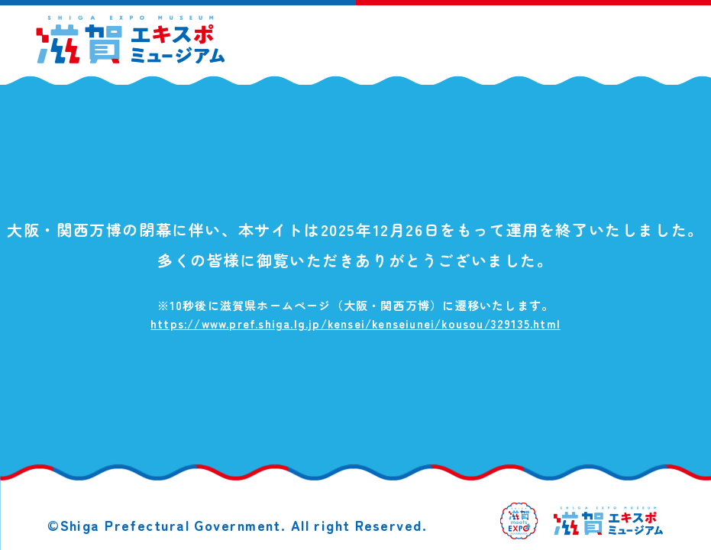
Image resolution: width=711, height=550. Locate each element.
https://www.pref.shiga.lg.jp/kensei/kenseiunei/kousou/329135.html (355, 323)
